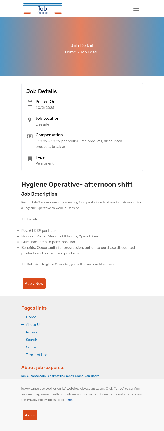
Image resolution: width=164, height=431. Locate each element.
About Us (33, 325)
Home (70, 52)
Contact (32, 347)
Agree (30, 415)
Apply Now (34, 283)
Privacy (32, 332)
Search (31, 340)
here (68, 400)
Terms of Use (36, 355)
